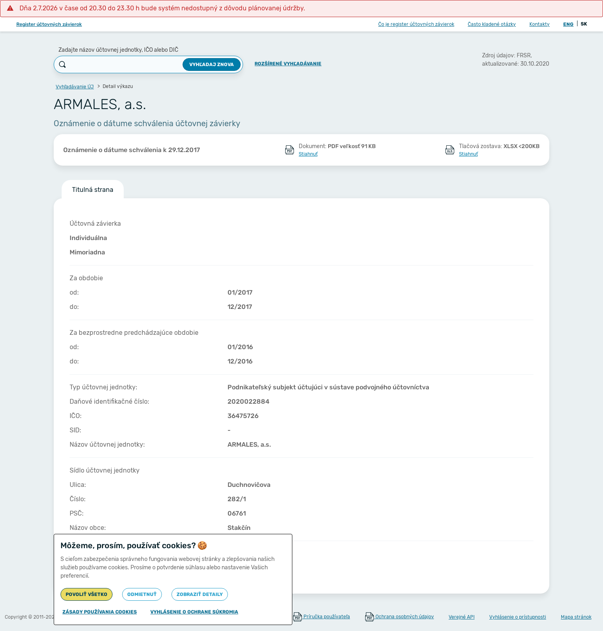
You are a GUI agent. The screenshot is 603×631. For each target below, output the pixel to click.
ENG (568, 24)
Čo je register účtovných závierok (416, 24)
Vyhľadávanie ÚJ (75, 87)
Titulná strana (92, 189)
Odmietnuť (142, 594)
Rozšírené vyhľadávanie (288, 63)
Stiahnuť (308, 154)
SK (584, 24)
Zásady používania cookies (99, 612)
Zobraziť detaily (200, 594)
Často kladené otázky (492, 24)
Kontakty (539, 24)
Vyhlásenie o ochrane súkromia (194, 612)
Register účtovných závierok (49, 24)
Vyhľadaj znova (211, 64)
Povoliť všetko (86, 594)
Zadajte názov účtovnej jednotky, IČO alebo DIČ (118, 50)
